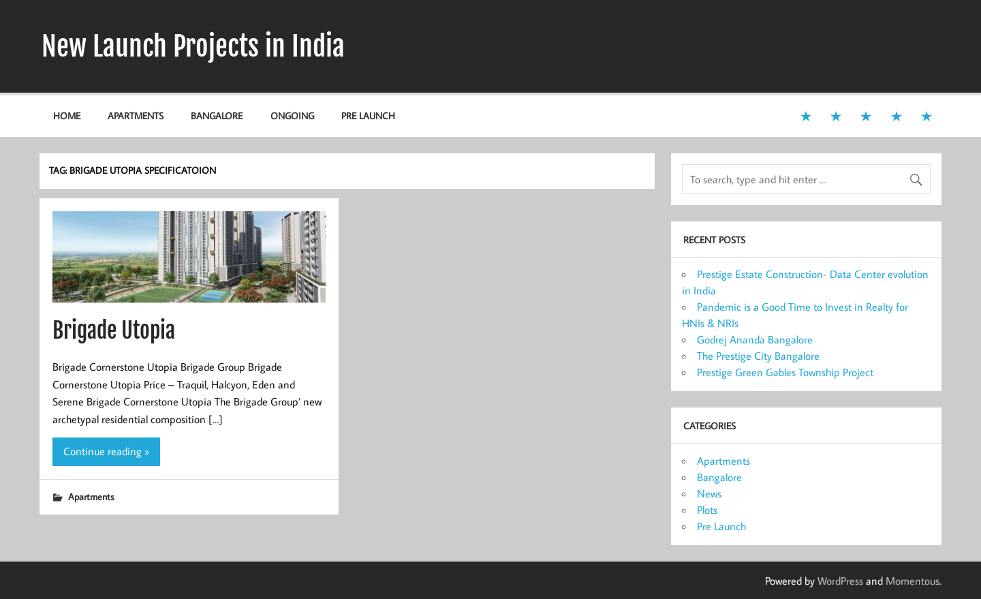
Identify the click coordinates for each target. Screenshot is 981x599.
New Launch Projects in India (193, 46)
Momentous (912, 580)
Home (66, 115)
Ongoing (292, 115)
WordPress (840, 580)
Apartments (136, 115)
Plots (707, 510)
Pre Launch (368, 115)
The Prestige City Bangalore (758, 356)
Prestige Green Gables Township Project (785, 372)
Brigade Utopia (113, 330)
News (709, 493)
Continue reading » (106, 451)
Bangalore (217, 115)
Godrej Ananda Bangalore (755, 339)
